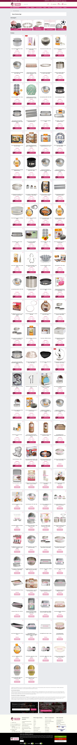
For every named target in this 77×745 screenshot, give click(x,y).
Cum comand (47, 728)
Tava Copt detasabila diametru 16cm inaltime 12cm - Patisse (31, 170)
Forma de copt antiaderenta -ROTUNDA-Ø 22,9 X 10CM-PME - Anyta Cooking (45, 170)
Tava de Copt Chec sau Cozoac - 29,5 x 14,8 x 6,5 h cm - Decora (45, 435)
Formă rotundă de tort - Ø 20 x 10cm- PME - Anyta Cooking (31, 547)
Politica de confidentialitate (49, 721)
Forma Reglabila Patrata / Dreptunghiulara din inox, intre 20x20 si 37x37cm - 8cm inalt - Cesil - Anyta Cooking (31, 634)
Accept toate (60, 736)
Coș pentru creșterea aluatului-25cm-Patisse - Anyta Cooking (59, 656)
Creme (34, 724)
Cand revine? (60, 465)
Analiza (31, 743)
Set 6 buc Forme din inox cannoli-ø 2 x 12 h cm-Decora (60, 49)
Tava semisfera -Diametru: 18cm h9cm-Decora (17, 526)
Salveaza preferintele (60, 741)
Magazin (32, 7)
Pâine (34, 725)
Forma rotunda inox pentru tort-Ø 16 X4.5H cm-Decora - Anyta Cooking (45, 547)
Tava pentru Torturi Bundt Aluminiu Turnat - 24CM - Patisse (31, 362)
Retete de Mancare (36, 728)
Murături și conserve (36, 727)
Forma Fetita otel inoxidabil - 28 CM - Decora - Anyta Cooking (31, 266)
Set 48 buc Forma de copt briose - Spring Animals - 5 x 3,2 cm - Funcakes (31, 483)
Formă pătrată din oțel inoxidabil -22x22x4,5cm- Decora (60, 338)
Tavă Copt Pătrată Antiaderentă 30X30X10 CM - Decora (60, 590)
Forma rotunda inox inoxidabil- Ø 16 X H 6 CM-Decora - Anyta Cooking (17, 338)
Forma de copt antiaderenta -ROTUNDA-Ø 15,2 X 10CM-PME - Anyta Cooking (59, 411)
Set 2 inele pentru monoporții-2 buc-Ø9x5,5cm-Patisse (31, 289)
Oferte (49, 7)
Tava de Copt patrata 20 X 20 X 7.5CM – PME (60, 569)
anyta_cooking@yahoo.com (15, 724)
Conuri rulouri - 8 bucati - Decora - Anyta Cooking (17, 266)
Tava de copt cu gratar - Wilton (17, 482)
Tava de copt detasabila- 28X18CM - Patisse (45, 121)
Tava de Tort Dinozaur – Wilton (17, 459)
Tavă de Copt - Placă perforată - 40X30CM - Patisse (46, 569)
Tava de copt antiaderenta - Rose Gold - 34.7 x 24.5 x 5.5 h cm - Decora (31, 590)
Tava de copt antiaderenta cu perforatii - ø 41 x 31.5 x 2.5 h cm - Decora (46, 194)
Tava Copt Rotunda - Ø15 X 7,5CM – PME (31, 504)
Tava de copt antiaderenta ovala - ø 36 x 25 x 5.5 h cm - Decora (45, 218)
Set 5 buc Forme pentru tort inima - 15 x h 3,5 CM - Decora (60, 242)
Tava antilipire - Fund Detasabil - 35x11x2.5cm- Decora (60, 121)
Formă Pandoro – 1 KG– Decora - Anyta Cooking (31, 656)
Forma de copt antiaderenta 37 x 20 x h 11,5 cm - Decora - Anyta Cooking (45, 459)
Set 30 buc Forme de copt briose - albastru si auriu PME (45, 387)
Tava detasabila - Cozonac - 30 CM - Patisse (17, 242)
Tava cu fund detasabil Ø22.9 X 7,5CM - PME (17, 49)
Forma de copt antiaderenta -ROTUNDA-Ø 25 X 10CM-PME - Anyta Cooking (60, 170)
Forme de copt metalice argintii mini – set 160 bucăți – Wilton (17, 678)
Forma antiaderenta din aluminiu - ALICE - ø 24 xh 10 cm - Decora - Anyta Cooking (31, 459)
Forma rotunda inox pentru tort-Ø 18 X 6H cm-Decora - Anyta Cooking (60, 547)
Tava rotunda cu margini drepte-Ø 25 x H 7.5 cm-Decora (60, 387)
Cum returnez (47, 731)
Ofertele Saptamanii (25, 725)
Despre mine (47, 727)
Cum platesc (47, 730)
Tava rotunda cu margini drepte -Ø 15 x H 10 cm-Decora (45, 504)
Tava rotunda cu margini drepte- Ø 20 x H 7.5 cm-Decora (17, 410)
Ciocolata (23, 732)
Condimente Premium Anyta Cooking (26, 722)
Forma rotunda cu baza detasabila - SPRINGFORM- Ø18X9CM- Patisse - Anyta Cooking (17, 363)
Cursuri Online (39, 7)
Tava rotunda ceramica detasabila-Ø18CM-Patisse (60, 634)
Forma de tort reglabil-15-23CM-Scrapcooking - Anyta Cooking (45, 526)
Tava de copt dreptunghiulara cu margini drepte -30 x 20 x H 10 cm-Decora (46, 590)
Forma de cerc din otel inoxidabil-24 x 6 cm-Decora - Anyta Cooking (60, 314)
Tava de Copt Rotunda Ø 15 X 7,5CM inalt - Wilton (17, 218)
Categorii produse (15, 7)
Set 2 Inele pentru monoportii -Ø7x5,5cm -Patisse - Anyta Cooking (60, 526)
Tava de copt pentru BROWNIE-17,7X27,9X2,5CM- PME (31, 242)
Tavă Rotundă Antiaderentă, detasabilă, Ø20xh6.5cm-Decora (17, 170)
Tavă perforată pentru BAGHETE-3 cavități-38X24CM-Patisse (31, 121)
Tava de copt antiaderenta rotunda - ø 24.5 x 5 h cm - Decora (45, 314)
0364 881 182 (13, 722)
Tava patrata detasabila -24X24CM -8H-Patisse (60, 612)
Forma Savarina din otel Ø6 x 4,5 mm (45, 48)
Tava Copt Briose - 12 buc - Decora (60, 265)
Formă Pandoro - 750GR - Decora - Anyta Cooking (45, 656)
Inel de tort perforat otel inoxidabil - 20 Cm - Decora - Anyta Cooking (45, 73)
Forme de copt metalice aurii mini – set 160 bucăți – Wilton (31, 678)
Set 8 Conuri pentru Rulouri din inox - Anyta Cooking (31, 49)
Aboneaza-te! (33, 709)
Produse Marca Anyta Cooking (27, 724)
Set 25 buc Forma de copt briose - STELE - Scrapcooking (46, 483)
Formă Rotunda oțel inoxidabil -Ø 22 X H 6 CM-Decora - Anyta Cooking (17, 194)
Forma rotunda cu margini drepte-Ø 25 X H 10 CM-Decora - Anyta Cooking (31, 194)
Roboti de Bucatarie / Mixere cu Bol (26, 729)
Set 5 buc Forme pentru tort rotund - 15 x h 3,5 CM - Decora (31, 410)
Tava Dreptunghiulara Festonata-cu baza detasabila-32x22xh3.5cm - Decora (46, 145)
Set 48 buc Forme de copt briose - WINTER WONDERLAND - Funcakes (31, 97)
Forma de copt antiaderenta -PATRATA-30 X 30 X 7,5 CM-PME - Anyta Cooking (45, 612)
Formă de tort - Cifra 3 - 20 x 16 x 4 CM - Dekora (17, 387)
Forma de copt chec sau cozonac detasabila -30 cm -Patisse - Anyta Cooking (31, 73)
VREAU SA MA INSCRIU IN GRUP (46, 710)
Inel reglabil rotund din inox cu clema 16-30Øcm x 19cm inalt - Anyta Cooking (31, 569)
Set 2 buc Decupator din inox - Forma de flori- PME (31, 314)
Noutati (27, 7)
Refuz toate (60, 738)
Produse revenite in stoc (57, 7)
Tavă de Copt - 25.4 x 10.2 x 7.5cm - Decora (17, 435)
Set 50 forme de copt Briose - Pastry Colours (17, 504)
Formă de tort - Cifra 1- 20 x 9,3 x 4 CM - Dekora (31, 387)
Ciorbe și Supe (35, 730)
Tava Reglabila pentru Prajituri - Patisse (45, 633)
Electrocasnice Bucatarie (26, 727)
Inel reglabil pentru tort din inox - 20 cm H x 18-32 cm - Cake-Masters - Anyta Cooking (17, 547)
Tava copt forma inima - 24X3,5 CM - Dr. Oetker (45, 362)
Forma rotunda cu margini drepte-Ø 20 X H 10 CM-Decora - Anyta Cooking (17, 569)
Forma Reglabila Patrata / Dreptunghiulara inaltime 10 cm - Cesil (59, 435)
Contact (65, 7)
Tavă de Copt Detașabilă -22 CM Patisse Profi (45, 289)
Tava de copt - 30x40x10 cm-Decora (46, 338)
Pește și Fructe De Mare (37, 731)
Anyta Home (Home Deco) (26, 731)
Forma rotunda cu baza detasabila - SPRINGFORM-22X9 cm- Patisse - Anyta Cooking (17, 121)
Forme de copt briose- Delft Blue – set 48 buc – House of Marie (60, 145)
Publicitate (38, 743)
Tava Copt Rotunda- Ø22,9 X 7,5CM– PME (17, 289)
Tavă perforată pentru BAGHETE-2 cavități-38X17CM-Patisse (60, 194)
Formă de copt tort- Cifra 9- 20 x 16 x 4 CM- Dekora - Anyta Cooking (59, 362)
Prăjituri (34, 721)
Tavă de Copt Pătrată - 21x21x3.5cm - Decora (31, 338)
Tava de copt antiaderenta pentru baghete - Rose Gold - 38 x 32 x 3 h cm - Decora (31, 146)
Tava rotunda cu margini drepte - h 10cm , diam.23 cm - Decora (31, 526)
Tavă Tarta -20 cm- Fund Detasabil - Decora (31, 218)
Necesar (23, 743)
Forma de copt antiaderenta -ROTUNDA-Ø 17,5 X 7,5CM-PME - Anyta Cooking (45, 411)
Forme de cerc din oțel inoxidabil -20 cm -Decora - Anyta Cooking (60, 459)
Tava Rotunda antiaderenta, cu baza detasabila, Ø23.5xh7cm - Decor (60, 218)
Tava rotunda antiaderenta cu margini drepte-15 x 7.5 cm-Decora (60, 504)
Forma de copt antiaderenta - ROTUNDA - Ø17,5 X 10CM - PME (17, 73)
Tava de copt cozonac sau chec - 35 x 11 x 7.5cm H (17, 634)
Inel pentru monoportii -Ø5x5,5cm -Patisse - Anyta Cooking (60, 73)
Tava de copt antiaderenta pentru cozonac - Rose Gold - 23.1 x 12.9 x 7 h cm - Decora (31, 435)
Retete (45, 7)
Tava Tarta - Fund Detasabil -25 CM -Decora (17, 656)
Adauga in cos (16, 55)
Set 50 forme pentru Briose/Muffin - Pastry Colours (60, 483)
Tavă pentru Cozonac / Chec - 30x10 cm (17, 611)
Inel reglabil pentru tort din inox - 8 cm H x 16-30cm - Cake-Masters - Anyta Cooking (17, 314)
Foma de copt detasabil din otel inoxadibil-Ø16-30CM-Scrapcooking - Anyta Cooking (60, 290)
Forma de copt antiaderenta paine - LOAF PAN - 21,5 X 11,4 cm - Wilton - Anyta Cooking (31, 612)
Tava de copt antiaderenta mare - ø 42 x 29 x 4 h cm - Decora (17, 145)
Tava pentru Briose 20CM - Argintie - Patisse (45, 266)
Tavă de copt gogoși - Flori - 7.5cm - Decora (46, 242)
